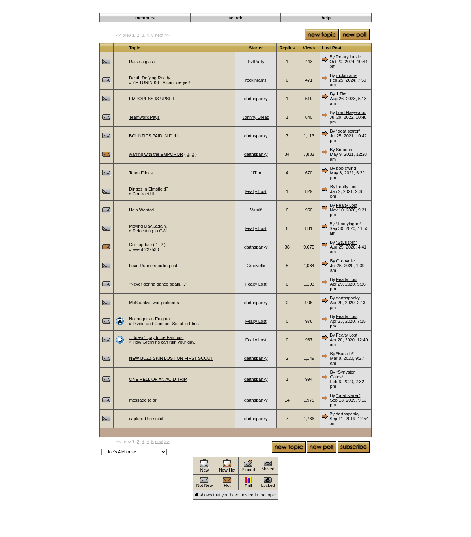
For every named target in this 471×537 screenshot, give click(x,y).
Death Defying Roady (149, 77)
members (145, 17)
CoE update (140, 244)
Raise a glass (142, 61)
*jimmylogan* (348, 223)
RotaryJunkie (348, 56)
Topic (134, 47)
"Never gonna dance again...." (158, 284)
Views (309, 47)
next (159, 35)
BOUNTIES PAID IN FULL (154, 135)
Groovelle (256, 265)
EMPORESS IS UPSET (152, 98)
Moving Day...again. (148, 226)
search (235, 17)
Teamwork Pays (144, 117)
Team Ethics (141, 172)
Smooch (344, 149)
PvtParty (256, 61)
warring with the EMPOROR (156, 154)
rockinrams (256, 80)
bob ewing (346, 168)
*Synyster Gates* (342, 374)
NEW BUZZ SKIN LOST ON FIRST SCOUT (171, 358)
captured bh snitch (146, 418)
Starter (256, 47)
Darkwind (299, 8)
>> (167, 35)
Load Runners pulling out (153, 265)
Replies (287, 47)
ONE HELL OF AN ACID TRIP (158, 379)
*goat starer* (348, 131)
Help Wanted (141, 210)
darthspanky (256, 98)
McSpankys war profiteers (154, 302)
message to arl (143, 400)
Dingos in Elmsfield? (148, 189)
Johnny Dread (255, 117)
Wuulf (256, 210)
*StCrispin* (346, 242)
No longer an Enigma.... (152, 318)
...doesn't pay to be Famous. (156, 337)
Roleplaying (324, 8)
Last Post (332, 47)
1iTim (341, 94)
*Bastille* (344, 353)
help (326, 17)
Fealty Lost (256, 191)
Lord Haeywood (351, 112)
